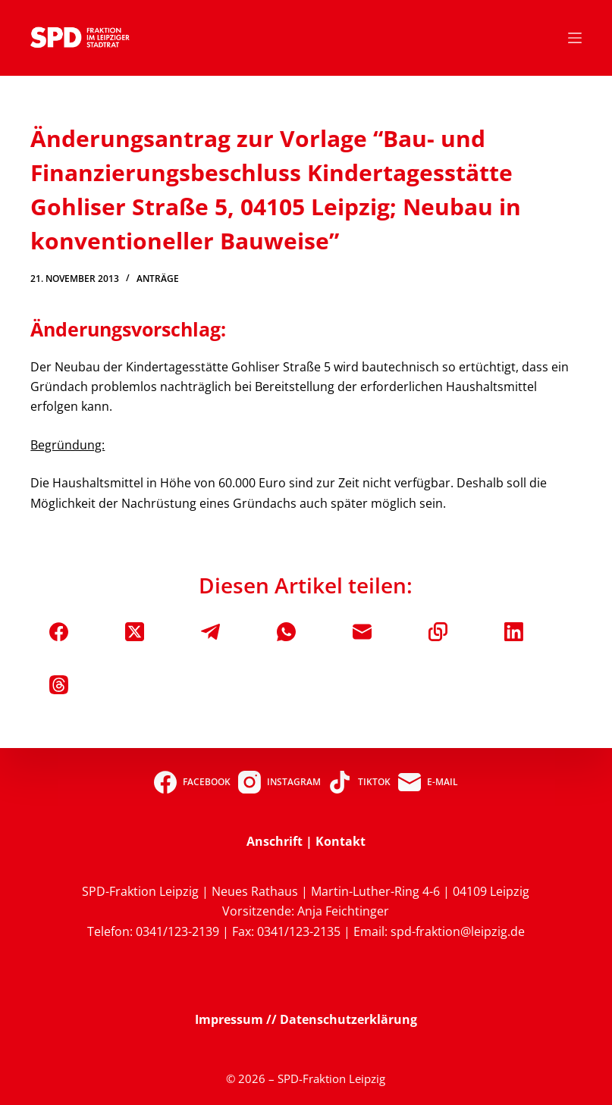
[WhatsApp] (286, 632)
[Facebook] (58, 632)
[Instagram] (279, 782)
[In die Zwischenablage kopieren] (438, 632)
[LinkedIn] (513, 632)
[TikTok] (359, 782)
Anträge (158, 278)
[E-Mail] (362, 632)
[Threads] (58, 685)
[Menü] (575, 38)
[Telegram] (210, 632)
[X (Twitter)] (134, 632)
